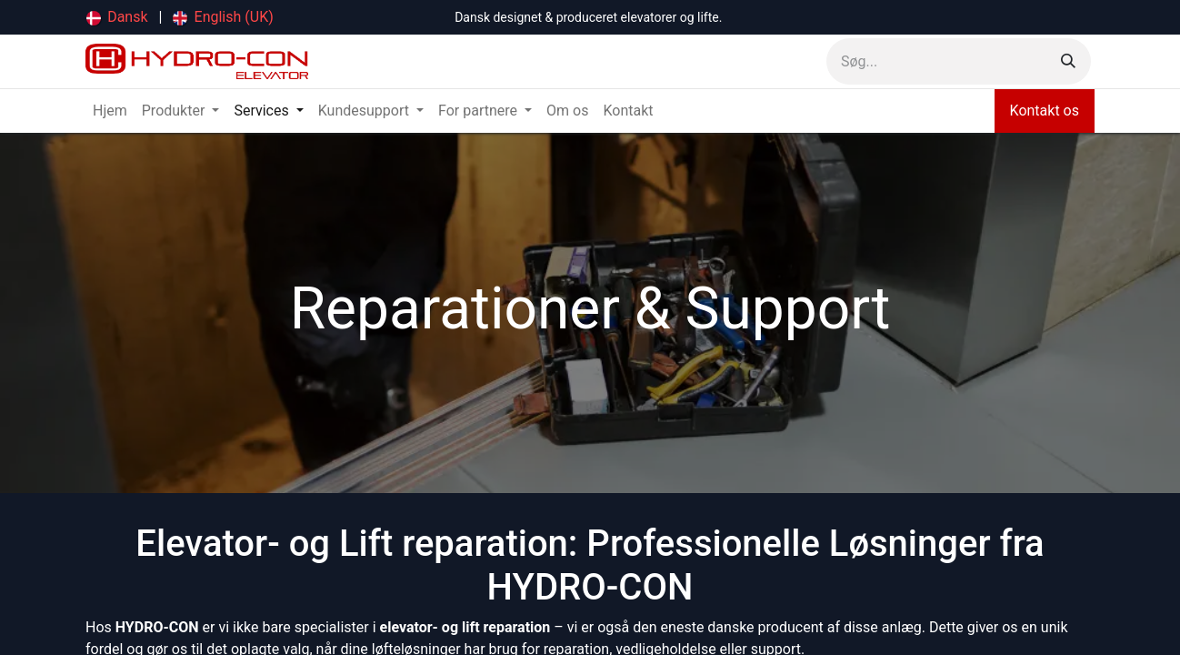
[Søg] (1068, 61)
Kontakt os (1044, 110)
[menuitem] (117, 17)
